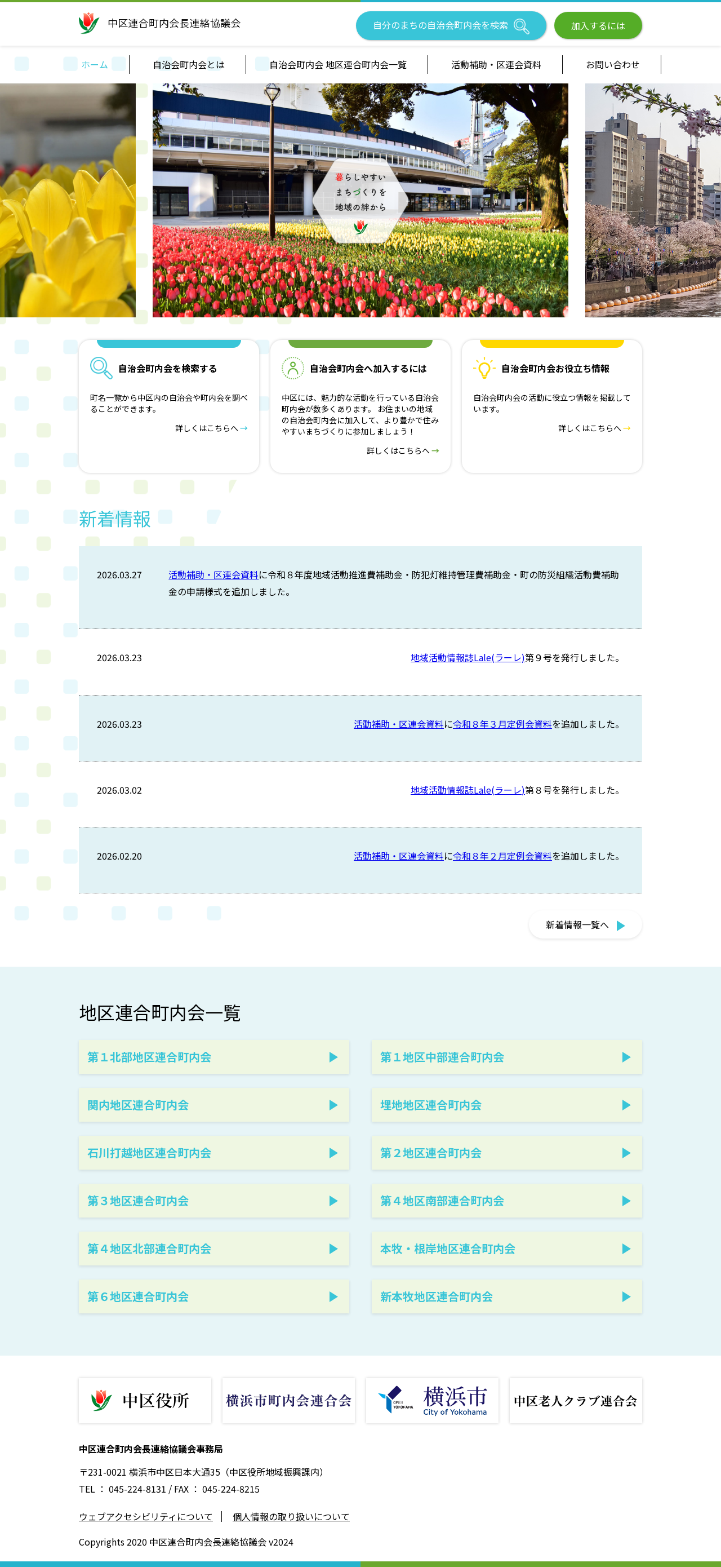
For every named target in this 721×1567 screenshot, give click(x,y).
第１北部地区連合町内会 (149, 1056)
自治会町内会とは (189, 64)
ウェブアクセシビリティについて (146, 1516)
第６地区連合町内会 (138, 1296)
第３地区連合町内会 (138, 1200)
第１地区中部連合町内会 (442, 1056)
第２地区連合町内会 (431, 1152)
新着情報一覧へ (585, 924)
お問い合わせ (613, 64)
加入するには (598, 25)
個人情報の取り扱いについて (291, 1516)
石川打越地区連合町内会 (149, 1152)
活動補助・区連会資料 (496, 64)
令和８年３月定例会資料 (502, 724)
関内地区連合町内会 (138, 1104)
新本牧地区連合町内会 (436, 1296)
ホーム (94, 64)
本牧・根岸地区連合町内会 (447, 1248)
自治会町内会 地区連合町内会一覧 (338, 64)
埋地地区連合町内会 (431, 1104)
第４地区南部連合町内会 (442, 1200)
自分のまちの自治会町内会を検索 (451, 26)
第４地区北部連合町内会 (149, 1248)
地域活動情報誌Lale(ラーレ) (468, 657)
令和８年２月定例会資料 (502, 855)
